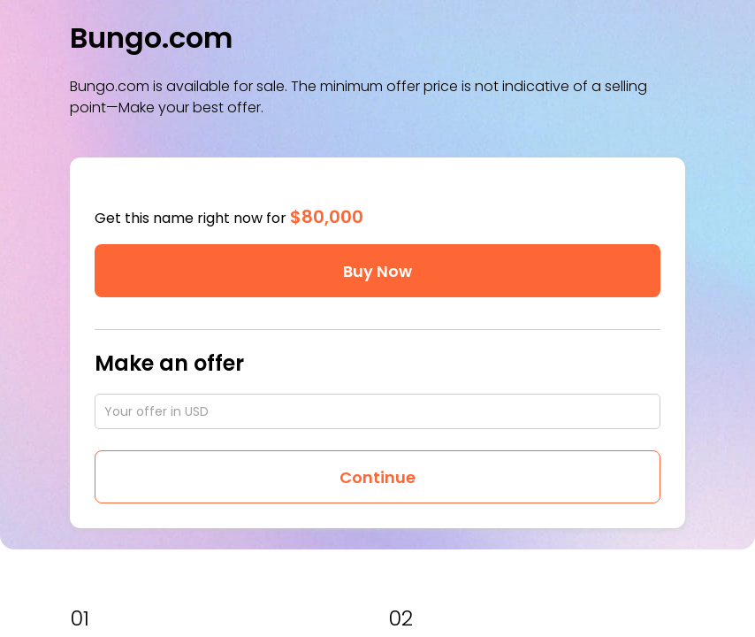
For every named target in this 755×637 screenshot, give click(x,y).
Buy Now (377, 271)
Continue (377, 477)
